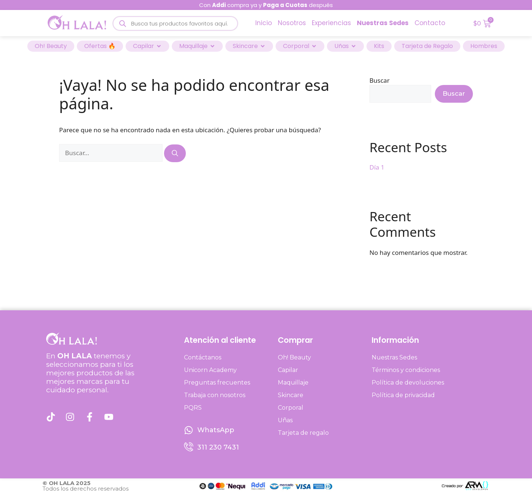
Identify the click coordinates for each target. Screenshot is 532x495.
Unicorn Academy (210, 369)
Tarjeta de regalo (303, 432)
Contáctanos (202, 357)
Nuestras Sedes (394, 357)
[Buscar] (175, 153)
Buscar (379, 80)
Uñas (285, 420)
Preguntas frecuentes (217, 382)
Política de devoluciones (408, 382)
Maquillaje (293, 382)
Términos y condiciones (406, 369)
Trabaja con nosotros (214, 395)
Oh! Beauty (294, 357)
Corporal (290, 407)
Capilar (288, 369)
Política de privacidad (403, 395)
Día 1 (376, 167)
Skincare (290, 395)
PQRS (193, 407)
